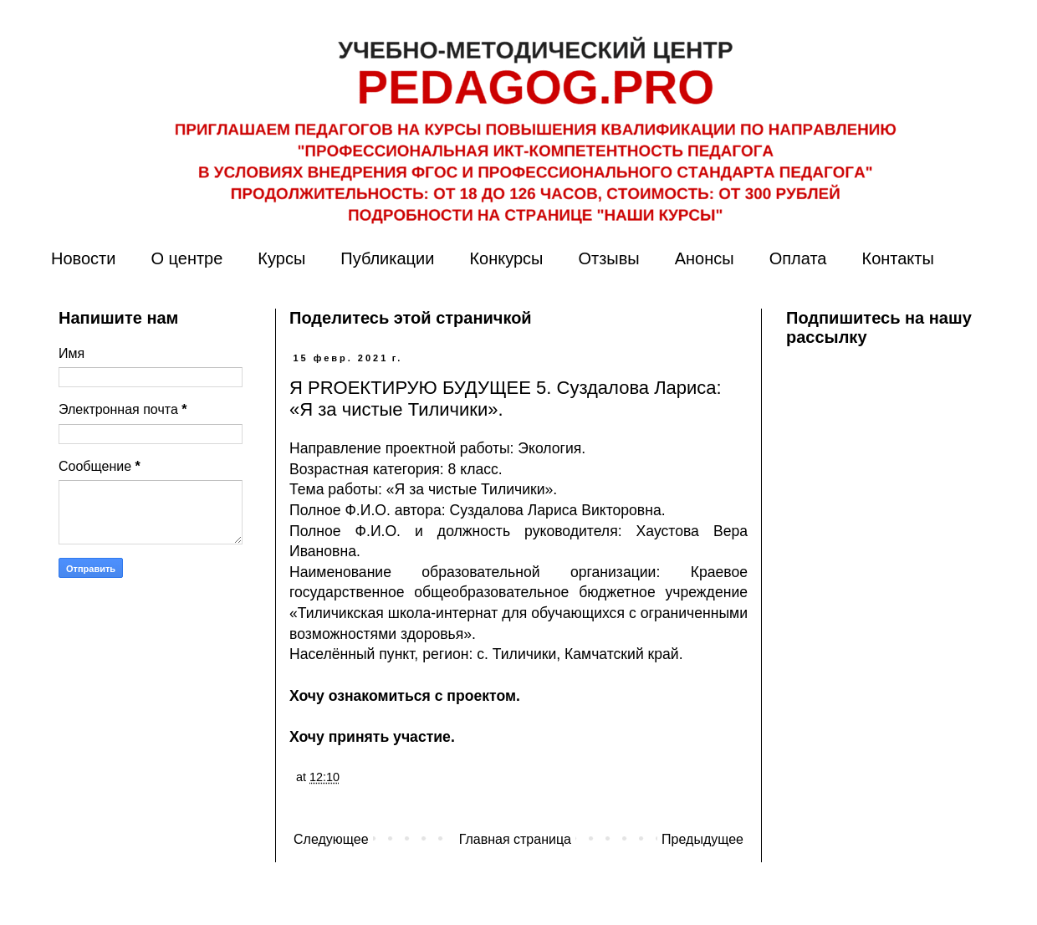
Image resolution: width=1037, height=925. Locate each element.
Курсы (281, 258)
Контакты (897, 258)
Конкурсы (506, 258)
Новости (83, 258)
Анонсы (704, 258)
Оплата (798, 258)
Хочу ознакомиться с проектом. (404, 695)
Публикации (387, 258)
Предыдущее (702, 839)
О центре (186, 258)
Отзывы (608, 258)
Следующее (331, 839)
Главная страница (515, 839)
